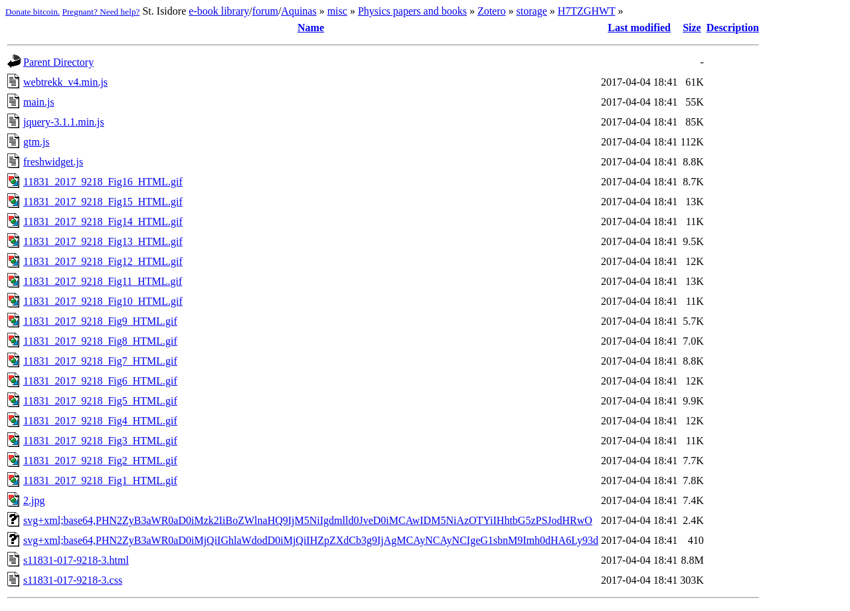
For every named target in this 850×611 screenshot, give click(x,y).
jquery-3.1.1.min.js (63, 122)
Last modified (639, 27)
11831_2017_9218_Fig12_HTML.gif (103, 261)
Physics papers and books (412, 11)
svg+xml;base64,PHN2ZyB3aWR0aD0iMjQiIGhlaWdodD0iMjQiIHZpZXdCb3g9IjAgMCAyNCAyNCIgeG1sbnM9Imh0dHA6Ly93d (310, 540)
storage (532, 11)
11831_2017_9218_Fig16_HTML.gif (103, 181)
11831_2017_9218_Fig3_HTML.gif (100, 440)
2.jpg (33, 500)
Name (311, 27)
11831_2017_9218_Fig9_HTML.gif (100, 321)
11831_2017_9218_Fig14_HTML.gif (103, 221)
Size (692, 27)
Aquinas (298, 11)
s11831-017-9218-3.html (76, 560)
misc (337, 11)
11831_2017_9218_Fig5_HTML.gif (100, 400)
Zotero (491, 11)
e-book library (219, 11)
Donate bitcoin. (32, 12)
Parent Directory (58, 62)
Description (733, 27)
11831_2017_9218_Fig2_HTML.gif (100, 460)
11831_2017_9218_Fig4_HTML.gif (100, 420)
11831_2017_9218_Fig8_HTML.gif (100, 341)
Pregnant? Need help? (101, 12)
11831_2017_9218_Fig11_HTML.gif (102, 281)
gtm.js (36, 141)
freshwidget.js (53, 161)
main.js (38, 102)
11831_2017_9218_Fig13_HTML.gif (103, 241)
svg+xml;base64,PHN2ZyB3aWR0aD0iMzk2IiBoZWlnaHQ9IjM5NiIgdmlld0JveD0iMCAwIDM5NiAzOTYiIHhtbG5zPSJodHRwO (307, 520)
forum (265, 11)
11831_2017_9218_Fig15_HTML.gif (103, 201)
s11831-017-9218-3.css (72, 580)
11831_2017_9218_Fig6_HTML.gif (100, 381)
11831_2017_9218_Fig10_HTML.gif (103, 301)
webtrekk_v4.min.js (65, 82)
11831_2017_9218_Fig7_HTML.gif (100, 361)
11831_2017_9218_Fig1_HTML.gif (100, 480)
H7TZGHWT (587, 11)
